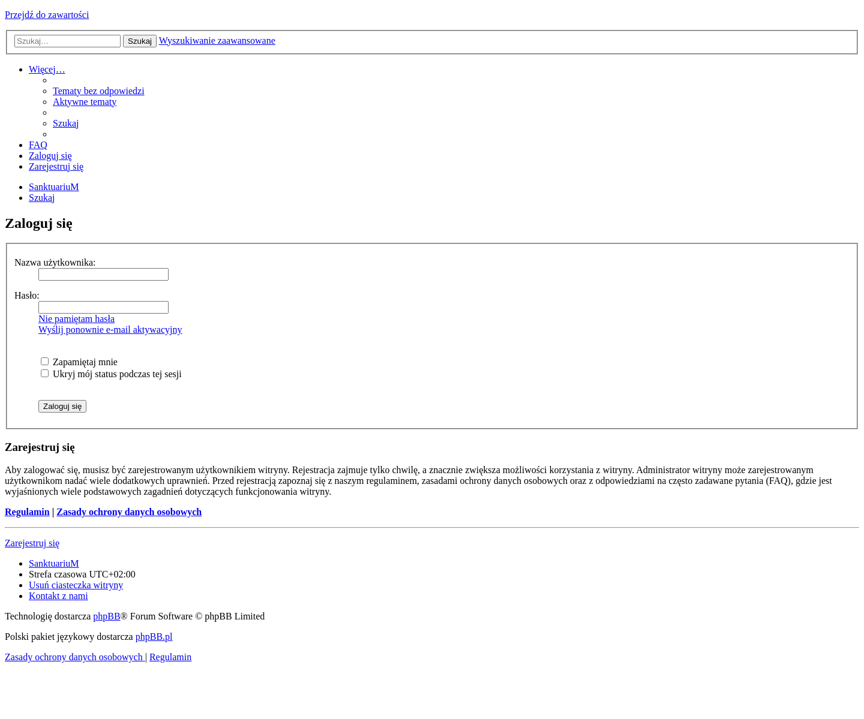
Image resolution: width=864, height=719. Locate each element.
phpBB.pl (154, 636)
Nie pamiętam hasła (76, 319)
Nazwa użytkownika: (55, 262)
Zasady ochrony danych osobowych (129, 512)
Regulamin (27, 512)
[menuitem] (99, 91)
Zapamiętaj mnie (79, 362)
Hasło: (27, 295)
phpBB (106, 616)
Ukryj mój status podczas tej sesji (111, 374)
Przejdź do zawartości (47, 15)
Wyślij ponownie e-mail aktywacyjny (110, 329)
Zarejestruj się (32, 543)
